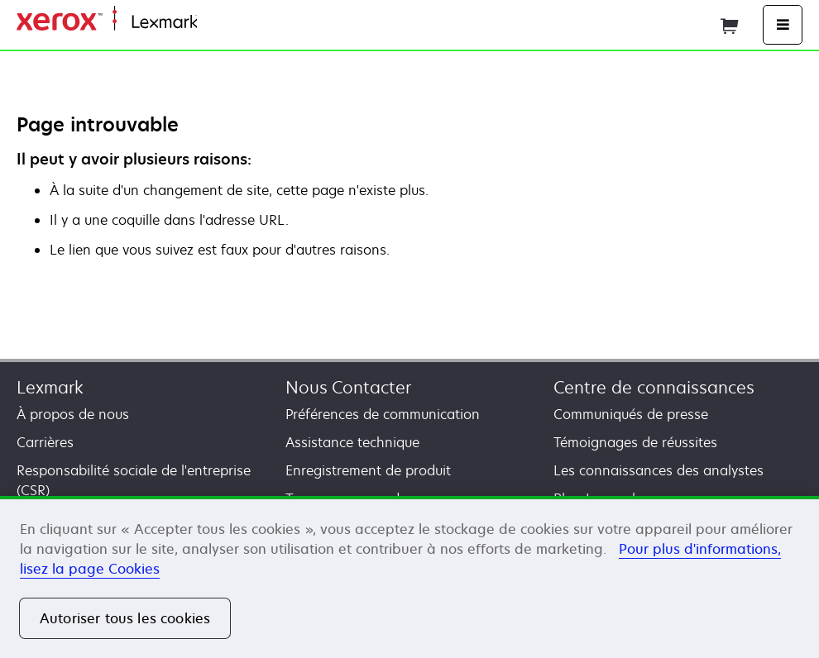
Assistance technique (352, 442)
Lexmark (50, 387)
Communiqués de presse (630, 414)
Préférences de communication (382, 414)
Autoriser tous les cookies (125, 618)
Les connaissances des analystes (658, 470)
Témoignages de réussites (635, 442)
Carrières (45, 442)
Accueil (217, 23)
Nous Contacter (348, 387)
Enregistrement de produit (368, 470)
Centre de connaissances (653, 387)
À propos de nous (73, 414)
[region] (409, 577)
